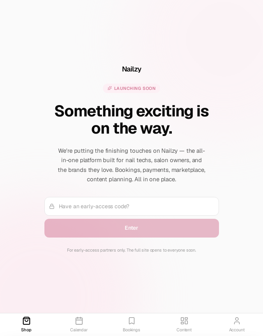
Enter (131, 227)
